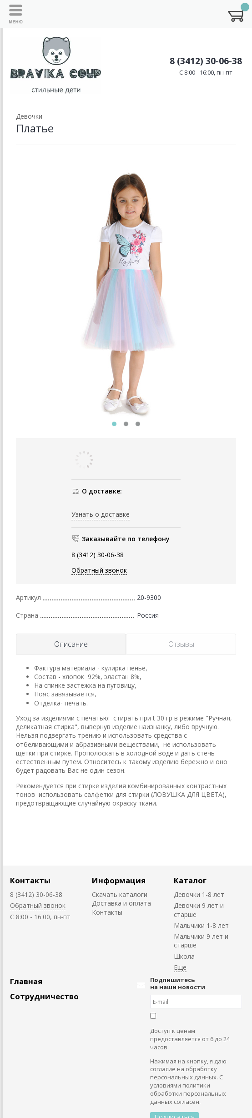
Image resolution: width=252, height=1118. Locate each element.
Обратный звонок (99, 570)
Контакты (30, 880)
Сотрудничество (44, 996)
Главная (26, 981)
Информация (119, 880)
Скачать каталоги (119, 894)
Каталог (190, 880)
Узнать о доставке (100, 514)
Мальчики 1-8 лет (201, 925)
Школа (184, 956)
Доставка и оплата (121, 903)
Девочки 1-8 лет (199, 894)
